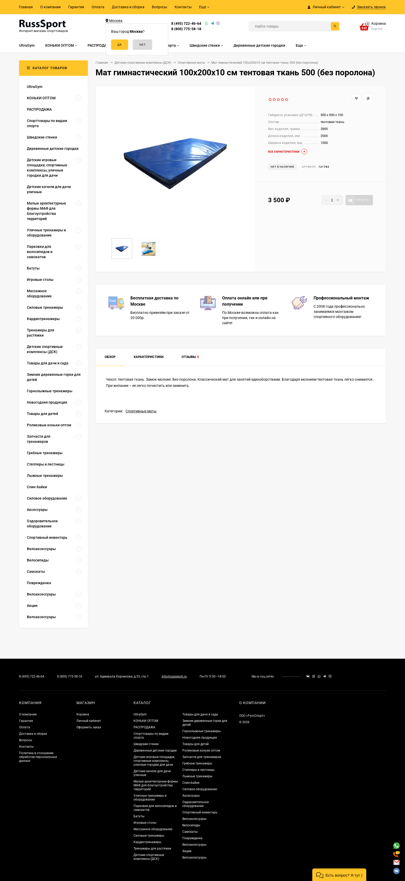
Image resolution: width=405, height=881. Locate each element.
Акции (186, 851)
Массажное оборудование (153, 829)
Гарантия (76, 7)
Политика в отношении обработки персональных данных (38, 757)
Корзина (82, 714)
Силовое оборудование (199, 789)
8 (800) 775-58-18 (186, 29)
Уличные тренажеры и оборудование (150, 797)
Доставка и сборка (128, 7)
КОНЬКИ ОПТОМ (146, 721)
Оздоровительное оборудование (195, 804)
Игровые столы (145, 823)
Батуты (139, 816)
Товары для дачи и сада (200, 714)
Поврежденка (192, 838)
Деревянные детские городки (155, 750)
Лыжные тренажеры (197, 776)
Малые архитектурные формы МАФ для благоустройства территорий (156, 785)
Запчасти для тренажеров (201, 757)
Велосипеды (191, 825)
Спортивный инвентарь (199, 812)
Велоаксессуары (194, 819)
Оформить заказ (88, 727)
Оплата (98, 7)
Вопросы (159, 7)
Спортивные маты (141, 411)
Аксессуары (191, 795)
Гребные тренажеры (197, 763)
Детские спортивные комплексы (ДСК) (149, 857)
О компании (50, 7)
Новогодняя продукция (199, 737)
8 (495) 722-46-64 (186, 23)
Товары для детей (195, 744)
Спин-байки (190, 783)
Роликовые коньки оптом (201, 750)
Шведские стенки (146, 744)
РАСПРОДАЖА (144, 727)
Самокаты (190, 832)
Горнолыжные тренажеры (201, 731)
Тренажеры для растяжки (152, 848)
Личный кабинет (88, 721)
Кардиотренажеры (147, 842)
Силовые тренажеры (149, 835)
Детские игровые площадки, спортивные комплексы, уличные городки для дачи (154, 760)
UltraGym (140, 714)
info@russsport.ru (174, 676)
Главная (26, 7)
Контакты (183, 7)
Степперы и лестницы (198, 770)
